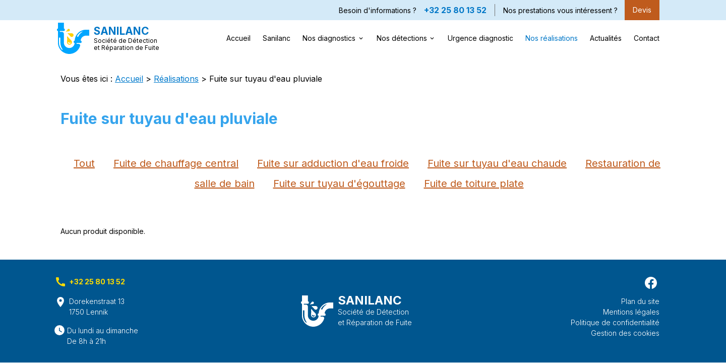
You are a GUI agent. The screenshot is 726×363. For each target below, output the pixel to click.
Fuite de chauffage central (175, 163)
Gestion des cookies (625, 333)
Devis (642, 10)
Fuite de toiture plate (474, 183)
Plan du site (640, 301)
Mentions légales (631, 312)
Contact (646, 38)
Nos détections (402, 38)
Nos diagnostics (328, 38)
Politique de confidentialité (615, 322)
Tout (84, 163)
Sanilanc (276, 38)
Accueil (238, 38)
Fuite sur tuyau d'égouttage (339, 183)
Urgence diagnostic (480, 38)
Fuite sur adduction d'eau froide (333, 163)
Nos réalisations (551, 38)
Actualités (606, 38)
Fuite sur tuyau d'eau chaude (497, 163)
